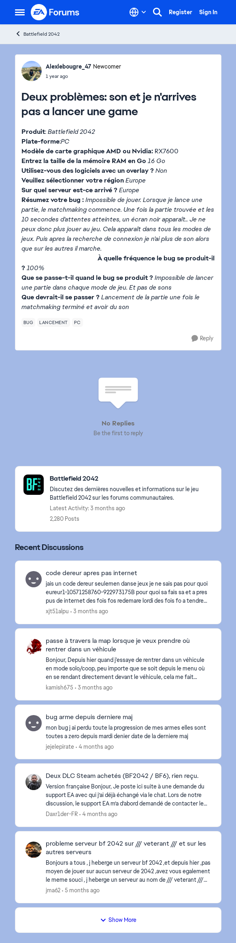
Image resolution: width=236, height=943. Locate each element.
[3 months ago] (89, 611)
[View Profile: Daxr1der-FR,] (34, 782)
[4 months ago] (95, 746)
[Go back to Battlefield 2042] (131, 479)
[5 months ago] (81, 890)
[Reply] (202, 338)
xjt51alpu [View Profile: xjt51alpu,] (57, 611)
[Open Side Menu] (20, 12)
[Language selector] (138, 12)
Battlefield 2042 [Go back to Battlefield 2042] (37, 33)
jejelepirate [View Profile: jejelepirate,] (60, 746)
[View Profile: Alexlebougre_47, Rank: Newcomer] (31, 71)
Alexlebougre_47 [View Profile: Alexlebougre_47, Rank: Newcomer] (68, 66)
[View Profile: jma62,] (34, 850)
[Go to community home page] (55, 12)
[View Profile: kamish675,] (34, 647)
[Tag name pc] (77, 322)
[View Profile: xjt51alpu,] (34, 579)
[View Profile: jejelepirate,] (34, 723)
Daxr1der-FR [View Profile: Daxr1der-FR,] (62, 814)
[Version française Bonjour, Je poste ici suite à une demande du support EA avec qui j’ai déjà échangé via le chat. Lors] (128, 795)
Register (180, 12)
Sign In (208, 12)
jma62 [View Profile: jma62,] (53, 890)
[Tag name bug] (28, 322)
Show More (118, 920)
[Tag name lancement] (53, 322)
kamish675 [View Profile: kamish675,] (59, 687)
